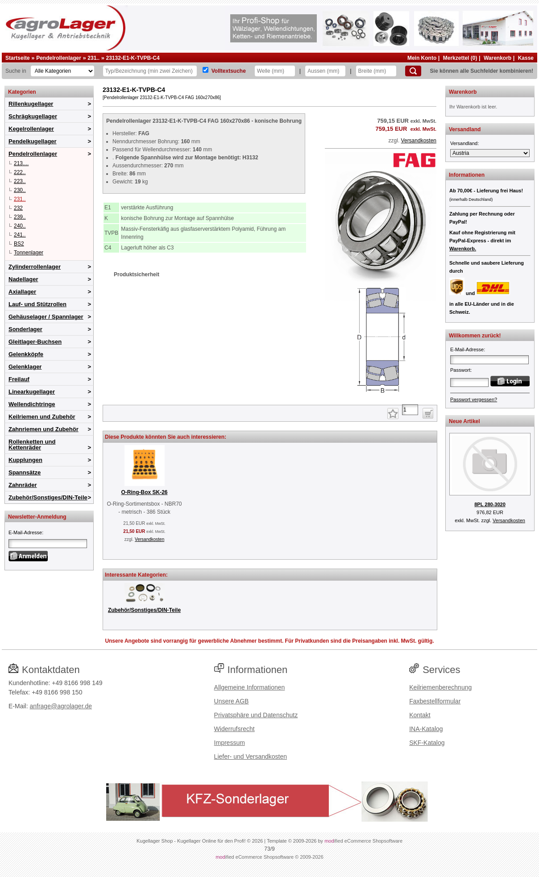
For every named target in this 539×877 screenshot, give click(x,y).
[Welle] (275, 71)
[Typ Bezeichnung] (150, 71)
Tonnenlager (28, 252)
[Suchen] (413, 71)
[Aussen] (325, 71)
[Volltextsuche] (205, 70)
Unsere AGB (231, 701)
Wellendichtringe (31, 404)
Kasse (526, 58)
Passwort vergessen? (473, 399)
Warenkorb (497, 58)
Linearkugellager (31, 391)
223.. (20, 181)
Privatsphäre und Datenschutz (256, 715)
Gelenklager (24, 366)
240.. (20, 226)
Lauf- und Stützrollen (37, 304)
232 (18, 208)
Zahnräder (22, 485)
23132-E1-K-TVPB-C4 (133, 58)
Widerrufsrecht (234, 728)
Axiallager (22, 291)
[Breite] (376, 71)
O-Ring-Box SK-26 (144, 492)
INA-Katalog (426, 728)
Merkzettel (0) (460, 58)
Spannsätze (24, 472)
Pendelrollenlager (58, 58)
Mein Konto (421, 58)
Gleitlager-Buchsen (35, 341)
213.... (21, 163)
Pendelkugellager (32, 141)
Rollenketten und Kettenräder (31, 444)
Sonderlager (25, 329)
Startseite (17, 58)
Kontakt (419, 715)
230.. (20, 190)
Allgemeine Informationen (249, 687)
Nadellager (23, 279)
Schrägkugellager (32, 116)
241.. (20, 235)
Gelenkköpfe (25, 354)
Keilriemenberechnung (440, 687)
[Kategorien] (62, 71)
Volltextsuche (228, 71)
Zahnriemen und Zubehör (43, 429)
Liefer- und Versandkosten (250, 756)
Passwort (460, 370)
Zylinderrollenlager (34, 266)
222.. (20, 172)
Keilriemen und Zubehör (41, 416)
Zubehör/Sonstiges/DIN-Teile (47, 497)
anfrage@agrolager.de (60, 706)
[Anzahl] (410, 409)
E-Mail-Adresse (25, 532)
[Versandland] (490, 153)
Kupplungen (25, 460)
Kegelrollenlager (31, 128)
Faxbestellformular (434, 701)
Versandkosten (418, 140)
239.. (20, 217)
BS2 (19, 244)
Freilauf (18, 379)
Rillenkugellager (30, 103)
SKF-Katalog (426, 742)
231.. (93, 58)
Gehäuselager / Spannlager (45, 316)
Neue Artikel (464, 421)
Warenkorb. (462, 248)
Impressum (229, 742)
